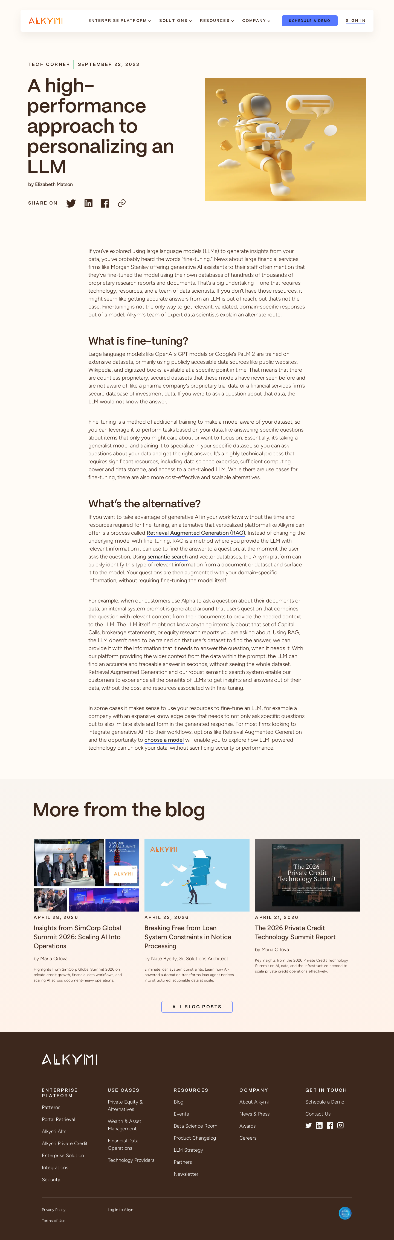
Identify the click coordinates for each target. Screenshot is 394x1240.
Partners (183, 1162)
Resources (215, 21)
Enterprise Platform (117, 21)
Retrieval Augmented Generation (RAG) (196, 532)
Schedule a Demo (310, 20)
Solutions (173, 21)
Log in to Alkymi (121, 1209)
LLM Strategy (188, 1150)
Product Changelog (195, 1138)
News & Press (254, 1114)
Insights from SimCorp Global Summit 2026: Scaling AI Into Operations (77, 937)
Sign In (355, 21)
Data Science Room (195, 1126)
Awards (247, 1126)
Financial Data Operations (123, 1144)
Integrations (55, 1168)
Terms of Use (53, 1220)
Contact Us (318, 1114)
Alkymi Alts (54, 1131)
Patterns (51, 1107)
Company (254, 21)
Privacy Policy (53, 1209)
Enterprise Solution (63, 1155)
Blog (178, 1102)
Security (51, 1180)
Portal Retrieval (58, 1119)
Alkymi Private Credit (65, 1143)
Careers (247, 1138)
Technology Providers (131, 1160)
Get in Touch (326, 1090)
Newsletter (186, 1174)
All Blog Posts (197, 1007)
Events (181, 1114)
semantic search (167, 556)
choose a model (164, 740)
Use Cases (124, 1090)
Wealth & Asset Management (124, 1125)
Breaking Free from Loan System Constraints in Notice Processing (187, 937)
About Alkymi (254, 1102)
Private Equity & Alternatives (125, 1105)
